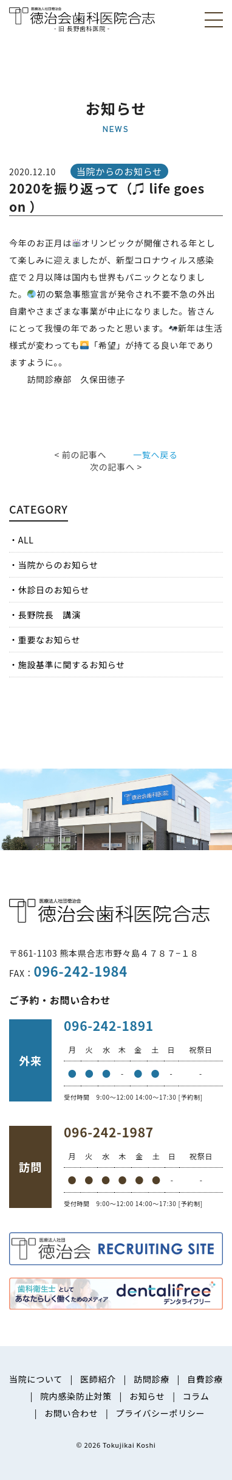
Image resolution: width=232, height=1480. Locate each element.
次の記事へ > (116, 467)
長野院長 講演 (49, 615)
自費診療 (205, 1379)
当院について (36, 1379)
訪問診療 (151, 1379)
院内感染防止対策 (76, 1396)
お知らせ (147, 1396)
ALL (26, 540)
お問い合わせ (71, 1413)
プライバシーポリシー (160, 1413)
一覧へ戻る (155, 455)
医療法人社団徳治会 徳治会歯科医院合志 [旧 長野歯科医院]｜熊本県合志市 (82, 18)
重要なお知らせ (49, 640)
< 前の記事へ (80, 455)
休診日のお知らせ (53, 590)
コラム (196, 1396)
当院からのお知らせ (58, 565)
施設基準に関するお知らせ (71, 664)
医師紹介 (98, 1379)
